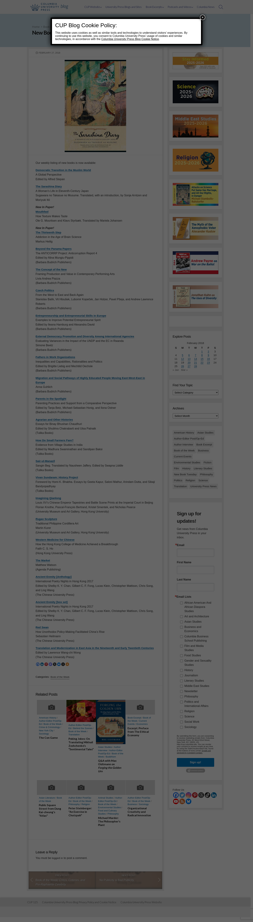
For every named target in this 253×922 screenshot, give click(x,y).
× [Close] (202, 17)
